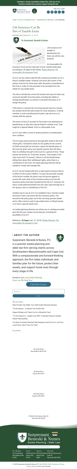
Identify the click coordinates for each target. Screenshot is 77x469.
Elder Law (24, 278)
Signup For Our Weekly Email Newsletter (38, 447)
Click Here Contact (38, 284)
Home (15, 20)
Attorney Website (36, 466)
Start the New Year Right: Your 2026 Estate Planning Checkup (35, 305)
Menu (34, 12)
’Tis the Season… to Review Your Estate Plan (29, 309)
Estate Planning (35, 278)
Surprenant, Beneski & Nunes (36, 40)
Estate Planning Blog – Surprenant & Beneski (36, 20)
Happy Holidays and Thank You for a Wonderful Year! (32, 312)
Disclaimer (55, 464)
